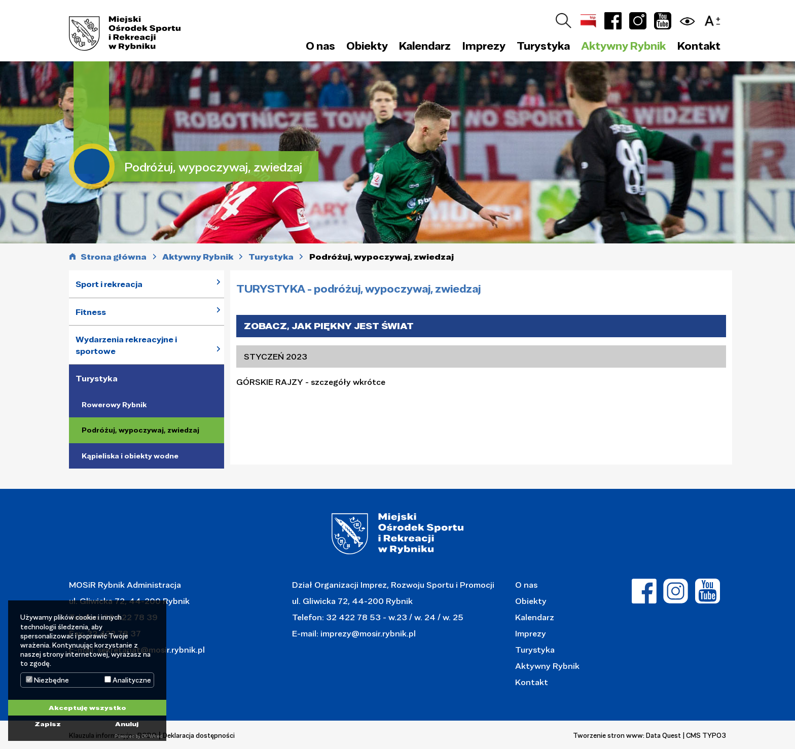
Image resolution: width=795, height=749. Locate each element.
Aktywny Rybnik (547, 665)
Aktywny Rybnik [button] (623, 46)
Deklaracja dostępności (199, 735)
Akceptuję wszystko (87, 707)
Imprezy (530, 633)
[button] (715, 19)
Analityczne (127, 680)
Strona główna (114, 257)
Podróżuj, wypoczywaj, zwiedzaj (140, 430)
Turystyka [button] (543, 46)
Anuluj (126, 723)
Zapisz (47, 723)
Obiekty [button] (367, 46)
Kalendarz (425, 46)
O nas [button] (320, 46)
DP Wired (151, 736)
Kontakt (698, 46)
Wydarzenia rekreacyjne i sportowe (126, 345)
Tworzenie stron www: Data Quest (627, 735)
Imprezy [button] (483, 46)
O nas (526, 584)
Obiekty (531, 600)
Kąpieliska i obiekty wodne (130, 456)
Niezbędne (47, 680)
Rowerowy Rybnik (114, 405)
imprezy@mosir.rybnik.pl (367, 633)
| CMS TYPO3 (704, 735)
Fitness (91, 311)
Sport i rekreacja (109, 284)
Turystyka (97, 378)
